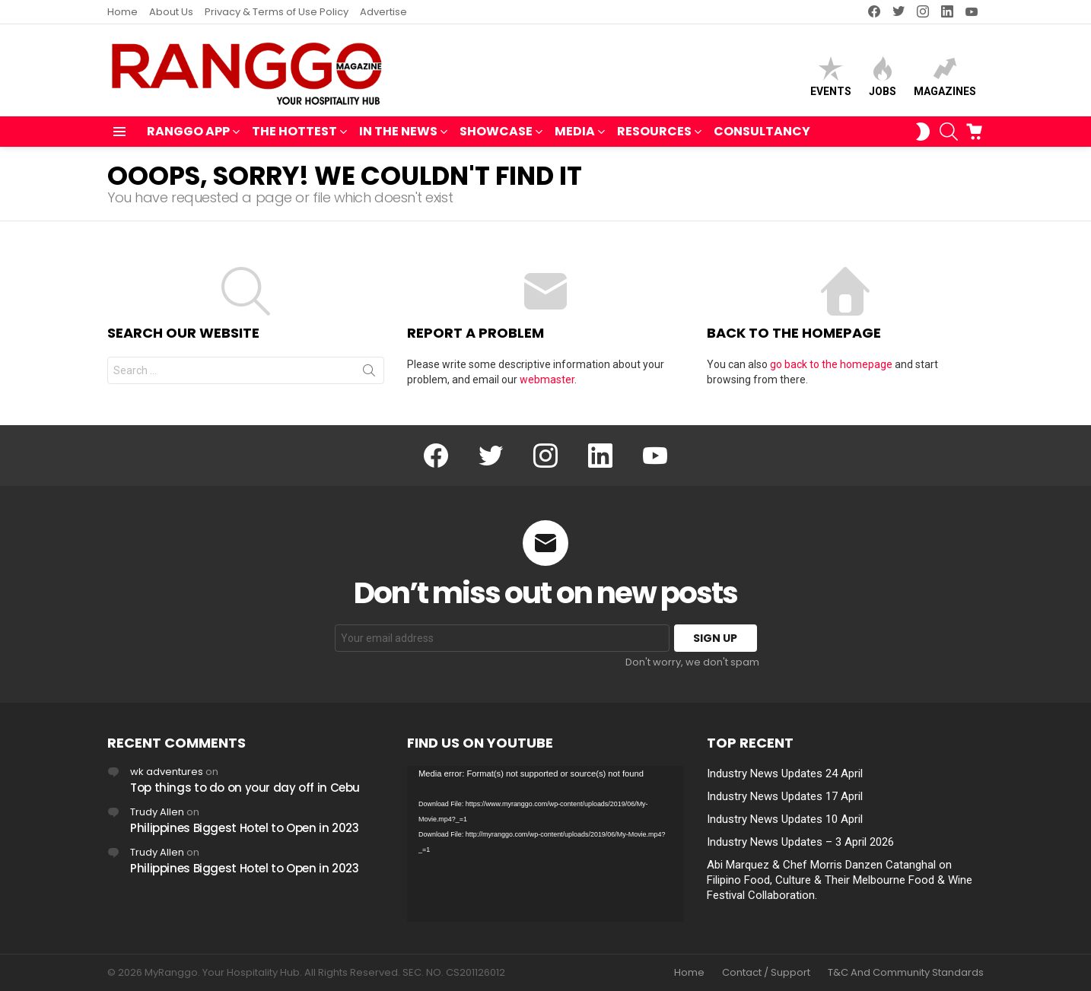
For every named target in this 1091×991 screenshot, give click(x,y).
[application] (545, 844)
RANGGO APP (188, 132)
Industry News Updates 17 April (785, 796)
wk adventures (166, 771)
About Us (171, 12)
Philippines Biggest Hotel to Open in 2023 (244, 828)
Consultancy (762, 131)
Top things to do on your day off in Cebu (245, 788)
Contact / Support (766, 973)
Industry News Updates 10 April (785, 819)
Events (830, 76)
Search (369, 373)
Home (122, 12)
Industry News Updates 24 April (785, 773)
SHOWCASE (496, 132)
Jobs (882, 76)
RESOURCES (654, 132)
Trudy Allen (157, 812)
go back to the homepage (831, 364)
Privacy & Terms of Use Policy (276, 12)
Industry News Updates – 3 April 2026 (800, 842)
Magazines (945, 76)
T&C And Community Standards (906, 973)
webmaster (547, 379)
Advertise (383, 12)
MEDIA (575, 132)
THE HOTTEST (294, 132)
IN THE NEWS (398, 132)
